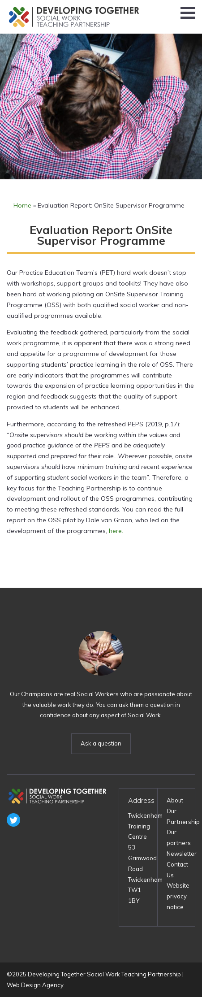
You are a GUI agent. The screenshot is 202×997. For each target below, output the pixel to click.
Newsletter (182, 853)
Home (22, 205)
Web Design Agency (35, 984)
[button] (188, 12)
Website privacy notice (178, 896)
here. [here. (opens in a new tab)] (116, 531)
